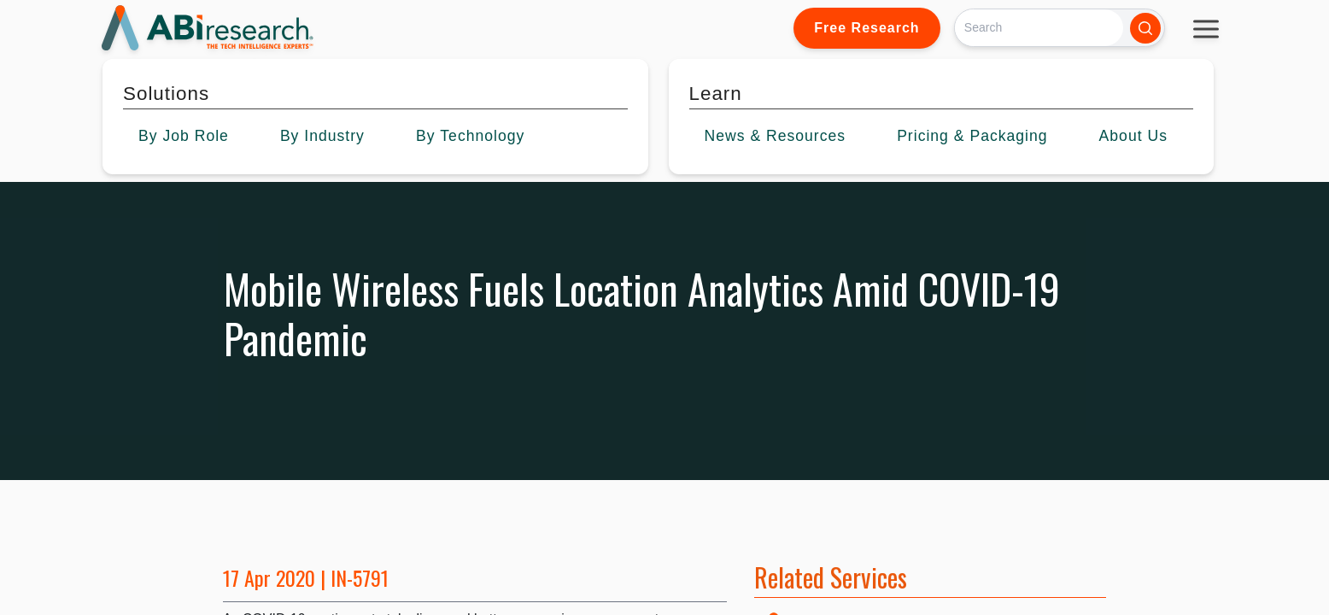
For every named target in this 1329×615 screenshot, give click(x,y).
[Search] (1039, 27)
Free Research (866, 27)
